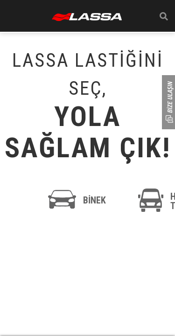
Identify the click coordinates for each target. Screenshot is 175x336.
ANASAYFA (87, 17)
